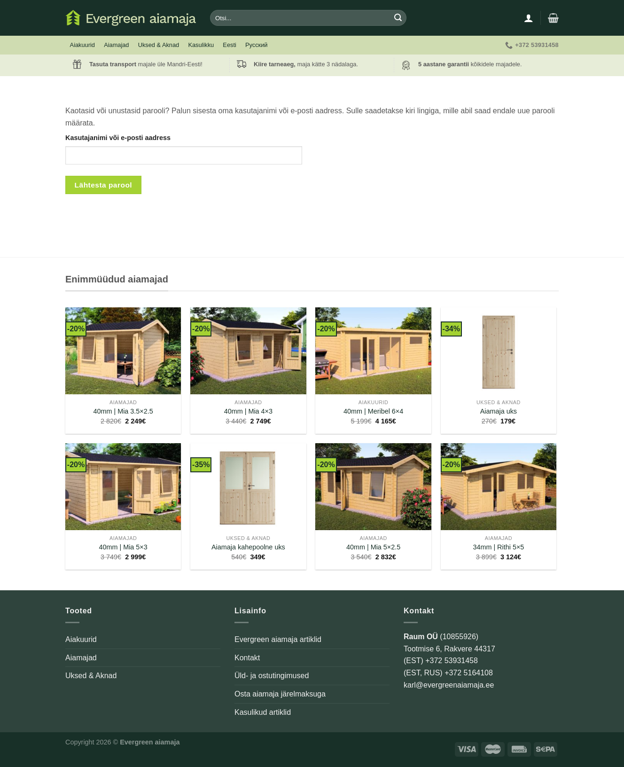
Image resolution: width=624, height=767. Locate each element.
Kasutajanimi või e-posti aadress (118, 137)
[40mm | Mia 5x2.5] (373, 486)
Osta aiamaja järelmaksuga (280, 694)
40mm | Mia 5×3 (123, 547)
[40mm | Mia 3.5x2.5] (123, 350)
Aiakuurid (82, 44)
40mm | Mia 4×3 (248, 411)
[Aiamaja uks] (499, 350)
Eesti (229, 44)
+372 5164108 (469, 673)
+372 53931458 (451, 661)
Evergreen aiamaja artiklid (277, 639)
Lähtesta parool (104, 185)
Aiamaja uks (498, 411)
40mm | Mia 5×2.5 (373, 547)
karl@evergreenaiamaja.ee (449, 685)
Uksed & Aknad (158, 44)
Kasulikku (201, 44)
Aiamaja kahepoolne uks (248, 547)
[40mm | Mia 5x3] (123, 486)
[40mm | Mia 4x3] (248, 350)
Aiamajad (116, 44)
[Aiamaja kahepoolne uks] (248, 486)
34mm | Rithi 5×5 (498, 547)
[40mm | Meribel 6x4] (373, 350)
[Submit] (398, 18)
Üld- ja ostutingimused (271, 676)
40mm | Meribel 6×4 (373, 411)
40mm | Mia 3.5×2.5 (123, 411)
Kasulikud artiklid (262, 712)
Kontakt (247, 658)
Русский (256, 44)
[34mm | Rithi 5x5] (499, 486)
